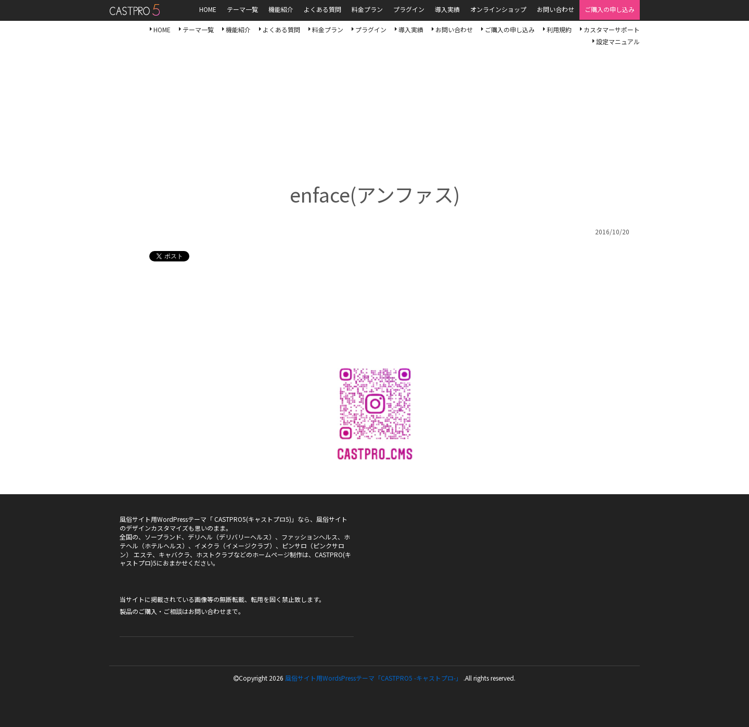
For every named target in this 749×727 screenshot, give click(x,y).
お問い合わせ (454, 29)
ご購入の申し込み (510, 29)
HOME (162, 29)
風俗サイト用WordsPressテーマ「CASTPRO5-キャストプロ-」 (134, 10)
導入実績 (410, 29)
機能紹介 (238, 29)
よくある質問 (281, 29)
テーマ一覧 (198, 29)
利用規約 (559, 29)
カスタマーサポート (612, 29)
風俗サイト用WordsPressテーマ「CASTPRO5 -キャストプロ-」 (373, 677)
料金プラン (327, 29)
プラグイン (370, 29)
